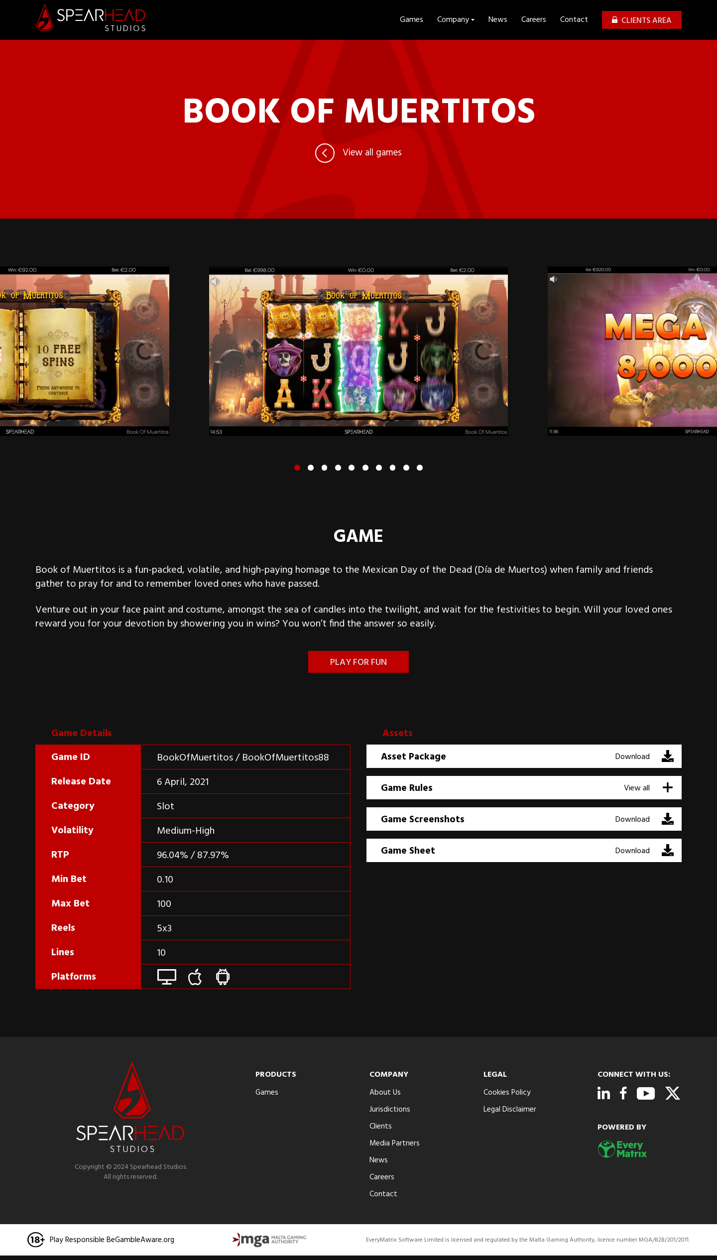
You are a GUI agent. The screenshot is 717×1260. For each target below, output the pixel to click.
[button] (296, 468)
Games (411, 20)
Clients (380, 1126)
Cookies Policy (507, 1092)
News (497, 20)
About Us (385, 1092)
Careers (533, 20)
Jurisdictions (389, 1109)
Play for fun (358, 662)
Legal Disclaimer (510, 1109)
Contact (574, 20)
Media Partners (395, 1143)
